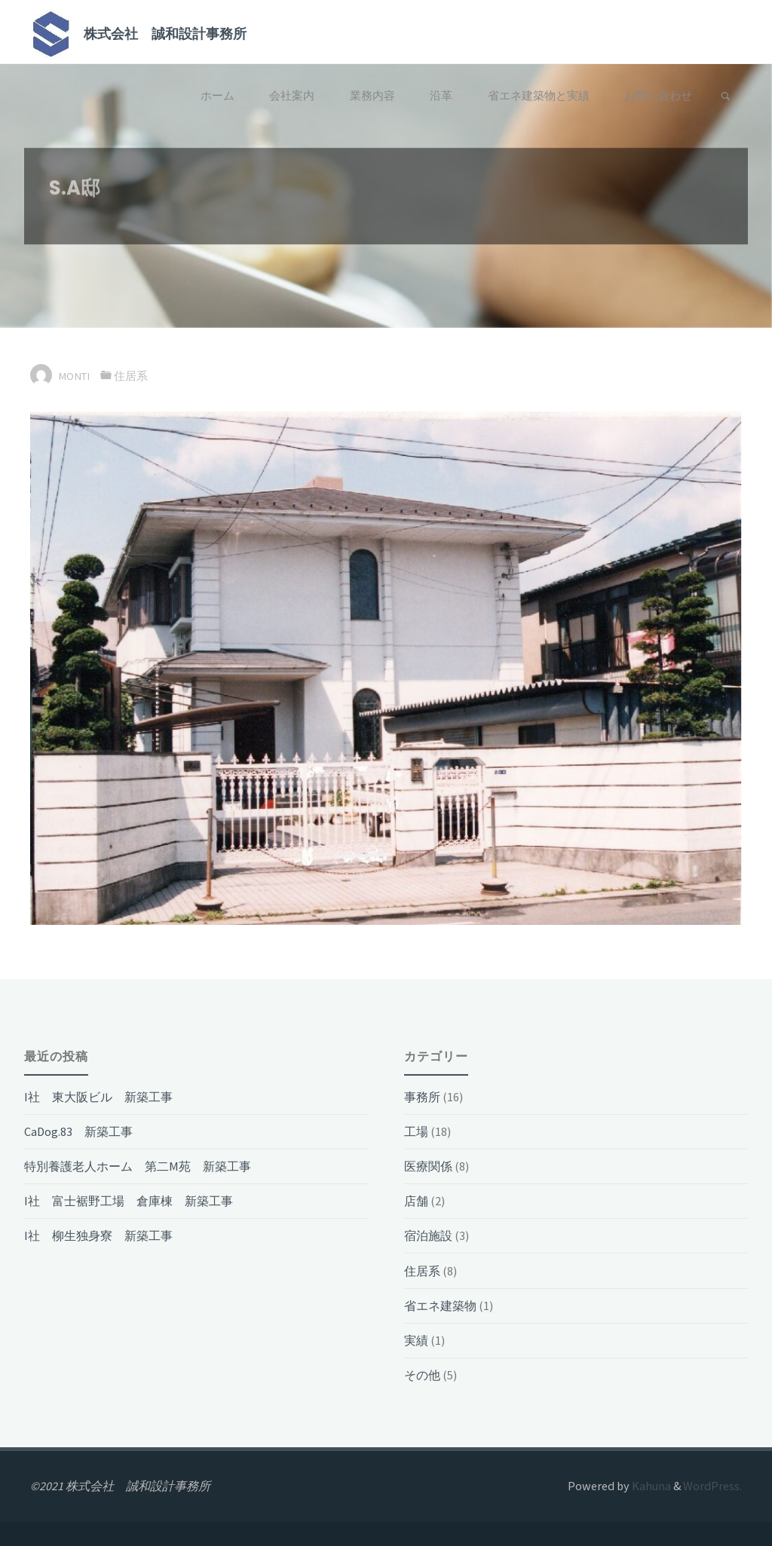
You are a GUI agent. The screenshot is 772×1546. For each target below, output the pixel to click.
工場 (416, 1131)
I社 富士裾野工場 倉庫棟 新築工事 (128, 1200)
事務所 (422, 1096)
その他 (422, 1374)
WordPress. (712, 1485)
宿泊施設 (428, 1235)
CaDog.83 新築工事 (78, 1131)
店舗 (416, 1200)
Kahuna (650, 1485)
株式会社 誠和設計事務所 (165, 32)
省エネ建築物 (440, 1305)
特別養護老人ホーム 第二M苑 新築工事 (137, 1166)
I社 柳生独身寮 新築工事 (98, 1235)
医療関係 (428, 1166)
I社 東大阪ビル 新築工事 (98, 1096)
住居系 (131, 376)
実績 (416, 1340)
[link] (726, 97)
